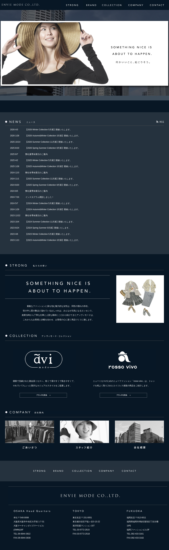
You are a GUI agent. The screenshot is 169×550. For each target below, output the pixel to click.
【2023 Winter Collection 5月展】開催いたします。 (48, 234)
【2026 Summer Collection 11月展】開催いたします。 (50, 142)
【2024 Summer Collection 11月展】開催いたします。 (50, 222)
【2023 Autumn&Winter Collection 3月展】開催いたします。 (52, 240)
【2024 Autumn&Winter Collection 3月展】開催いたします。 (52, 209)
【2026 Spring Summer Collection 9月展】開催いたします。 (52, 148)
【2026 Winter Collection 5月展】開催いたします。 (48, 129)
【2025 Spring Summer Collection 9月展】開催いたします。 (52, 185)
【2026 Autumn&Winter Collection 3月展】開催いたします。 (52, 136)
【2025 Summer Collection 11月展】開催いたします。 (50, 179)
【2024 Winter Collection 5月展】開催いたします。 (48, 203)
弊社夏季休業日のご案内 (36, 154)
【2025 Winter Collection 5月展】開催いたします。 (48, 160)
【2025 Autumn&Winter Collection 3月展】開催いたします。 (52, 166)
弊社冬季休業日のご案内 (36, 172)
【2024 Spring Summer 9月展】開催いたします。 (47, 228)
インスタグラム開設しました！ (39, 197)
